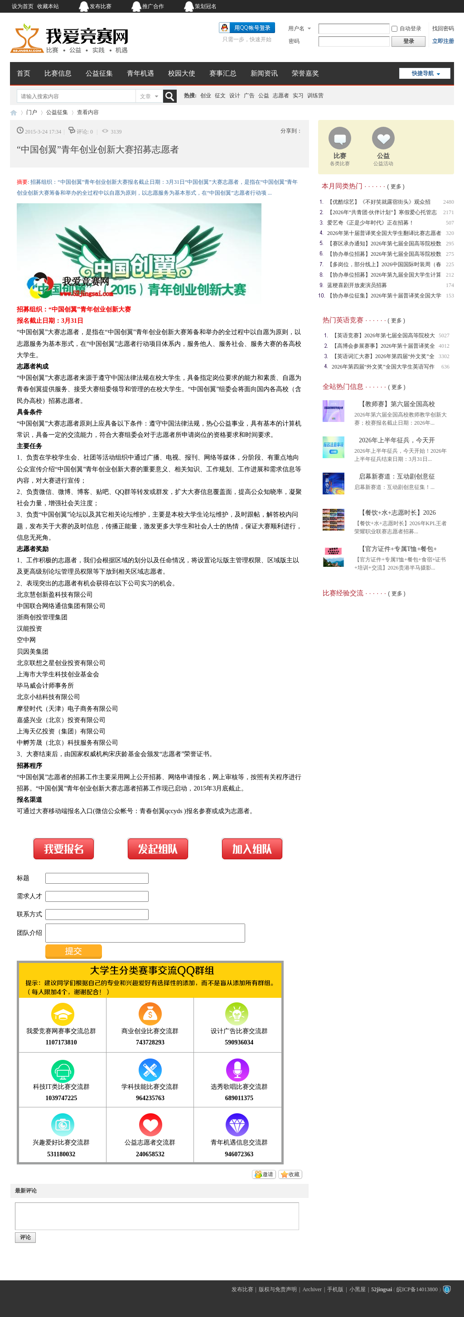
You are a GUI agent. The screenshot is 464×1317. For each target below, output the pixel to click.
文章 (145, 96)
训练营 (315, 95)
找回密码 (443, 28)
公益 (263, 95)
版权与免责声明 (278, 1289)
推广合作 (153, 6)
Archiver (312, 1289)
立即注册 (443, 41)
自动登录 (406, 28)
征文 (220, 95)
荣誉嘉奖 (305, 73)
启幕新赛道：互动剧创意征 (397, 476)
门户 (31, 112)
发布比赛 (100, 6)
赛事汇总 (223, 73)
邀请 (267, 1174)
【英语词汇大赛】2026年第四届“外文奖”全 (383, 356)
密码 (294, 41)
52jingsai (381, 1289)
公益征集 (99, 73)
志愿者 (281, 95)
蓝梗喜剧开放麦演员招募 (357, 285)
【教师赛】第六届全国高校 (397, 404)
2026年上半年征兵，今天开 (397, 440)
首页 (23, 73)
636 (445, 367)
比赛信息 (58, 73)
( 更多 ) (396, 186)
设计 (234, 95)
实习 (298, 95)
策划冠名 (206, 6)
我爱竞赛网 (13, 112)
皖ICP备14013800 (417, 1289)
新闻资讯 (264, 73)
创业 (205, 95)
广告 (249, 95)
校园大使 (181, 73)
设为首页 (23, 6)
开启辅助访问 (397, 6)
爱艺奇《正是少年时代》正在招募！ (370, 223)
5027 (444, 335)
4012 (444, 346)
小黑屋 (357, 1289)
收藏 (294, 1174)
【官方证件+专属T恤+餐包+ (398, 549)
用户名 (296, 28)
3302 (444, 356)
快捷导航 (423, 73)
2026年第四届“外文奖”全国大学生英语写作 (383, 367)
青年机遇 (140, 73)
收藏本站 (48, 6)
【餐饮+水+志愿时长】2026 (397, 512)
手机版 (335, 1289)
